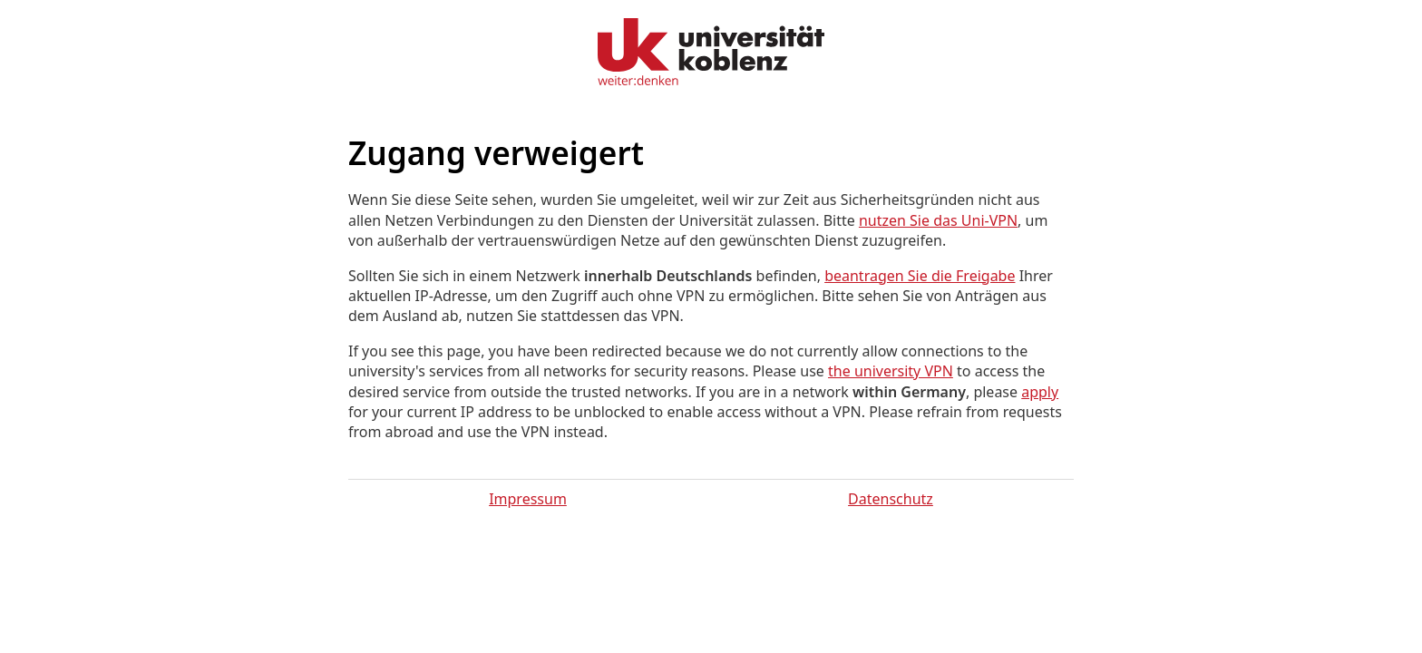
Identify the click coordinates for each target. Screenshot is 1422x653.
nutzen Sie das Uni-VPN (938, 220)
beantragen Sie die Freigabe (919, 276)
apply (1039, 392)
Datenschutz (890, 499)
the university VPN (890, 371)
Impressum (528, 499)
